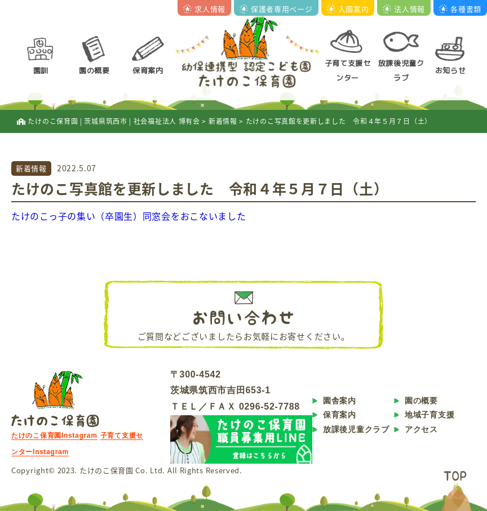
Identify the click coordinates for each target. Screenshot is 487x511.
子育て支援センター (348, 70)
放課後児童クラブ (401, 70)
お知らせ (450, 70)
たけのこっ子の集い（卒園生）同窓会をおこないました (128, 216)
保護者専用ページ (276, 8)
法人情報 (404, 8)
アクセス (421, 429)
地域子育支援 (429, 414)
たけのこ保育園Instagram (54, 435)
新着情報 (31, 168)
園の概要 (94, 70)
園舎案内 (339, 400)
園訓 (40, 70)
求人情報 (204, 8)
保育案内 (147, 70)
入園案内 (348, 8)
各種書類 (460, 8)
